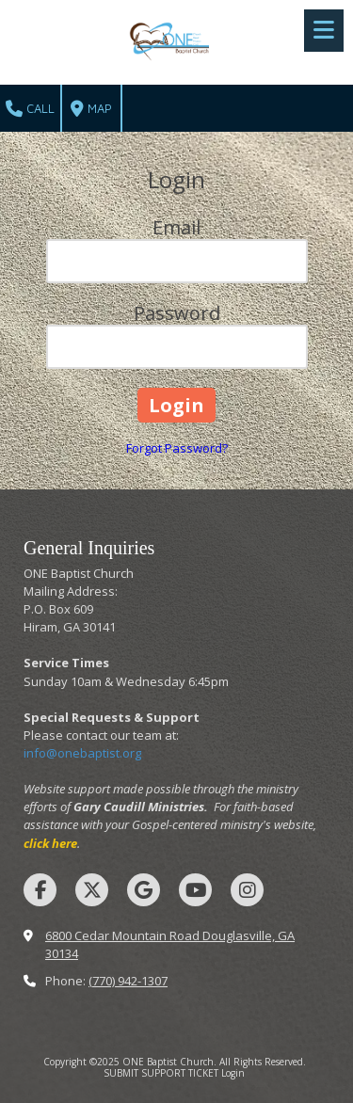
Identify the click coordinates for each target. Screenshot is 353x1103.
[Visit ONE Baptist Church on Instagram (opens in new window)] (247, 889)
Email (176, 227)
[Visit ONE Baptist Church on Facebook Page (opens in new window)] (40, 889)
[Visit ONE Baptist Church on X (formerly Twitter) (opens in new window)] (91, 889)
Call (30, 109)
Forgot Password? (177, 448)
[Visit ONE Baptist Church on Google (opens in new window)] (143, 889)
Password (177, 313)
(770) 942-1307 (128, 980)
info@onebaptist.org (82, 752)
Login (233, 1072)
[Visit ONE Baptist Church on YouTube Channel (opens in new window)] (195, 889)
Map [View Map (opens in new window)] (91, 109)
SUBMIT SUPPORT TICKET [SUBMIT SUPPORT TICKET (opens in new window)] (161, 1072)
